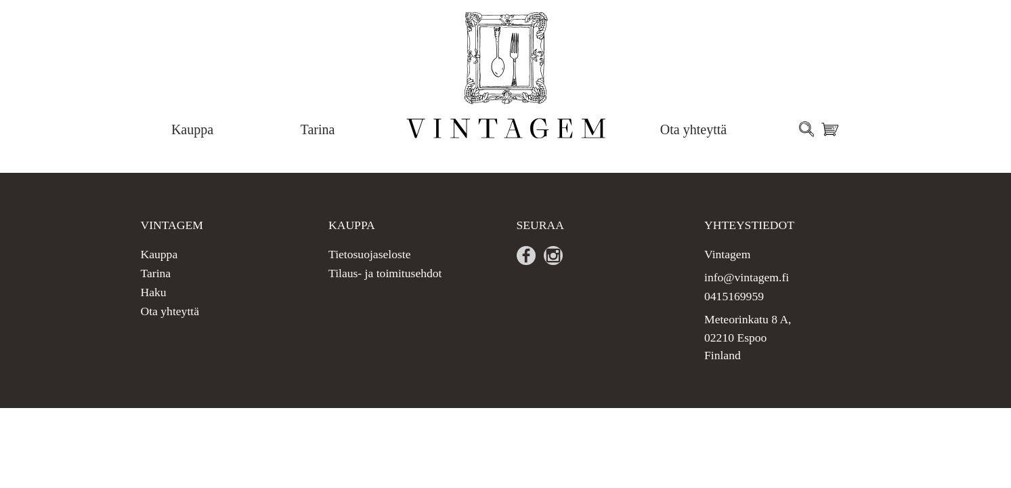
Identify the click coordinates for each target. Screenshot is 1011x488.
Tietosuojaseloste (369, 254)
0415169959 (734, 296)
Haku (154, 292)
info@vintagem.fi (746, 277)
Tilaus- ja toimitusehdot (385, 273)
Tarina (318, 129)
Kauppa (192, 129)
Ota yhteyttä (693, 129)
